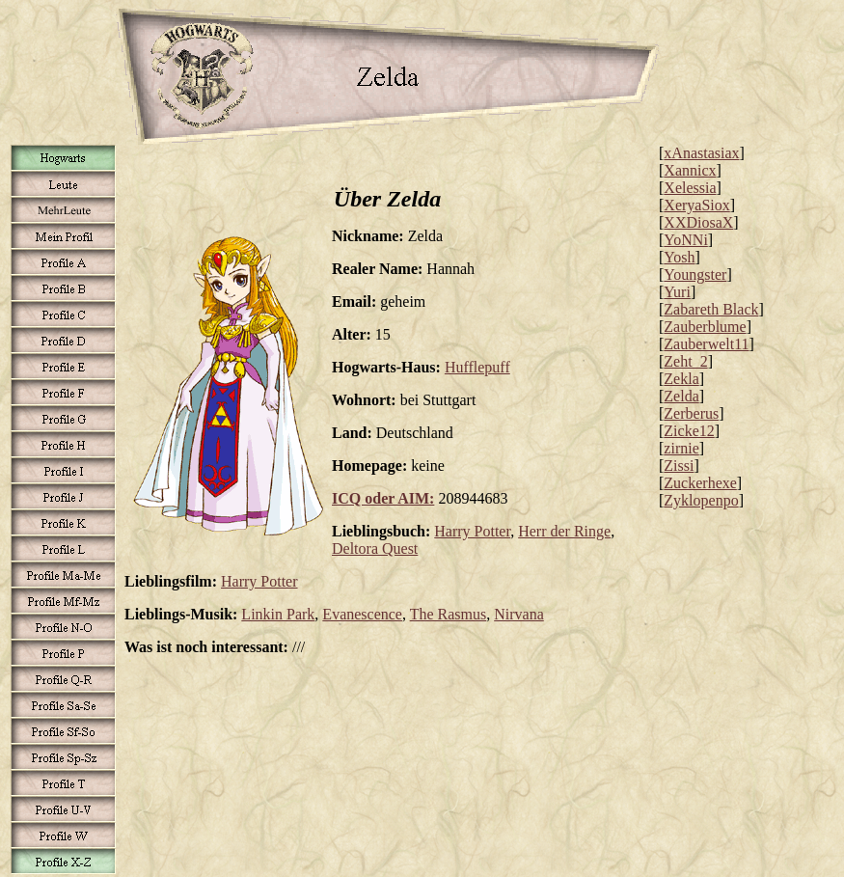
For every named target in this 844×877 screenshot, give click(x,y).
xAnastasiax (701, 153)
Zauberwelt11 (706, 344)
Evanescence (362, 614)
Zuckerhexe (700, 483)
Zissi (679, 465)
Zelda (681, 396)
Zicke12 (689, 431)
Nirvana (519, 614)
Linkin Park (277, 614)
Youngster (695, 274)
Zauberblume (705, 326)
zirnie (681, 448)
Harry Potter (472, 531)
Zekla (681, 378)
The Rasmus (448, 614)
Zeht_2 (685, 361)
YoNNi (686, 240)
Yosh (679, 257)
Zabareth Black (711, 309)
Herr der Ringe (564, 531)
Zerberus (691, 413)
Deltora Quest (375, 548)
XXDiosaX (698, 222)
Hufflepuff (477, 367)
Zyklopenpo (701, 500)
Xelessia (690, 187)
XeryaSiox (696, 205)
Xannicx (690, 170)
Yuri (677, 292)
